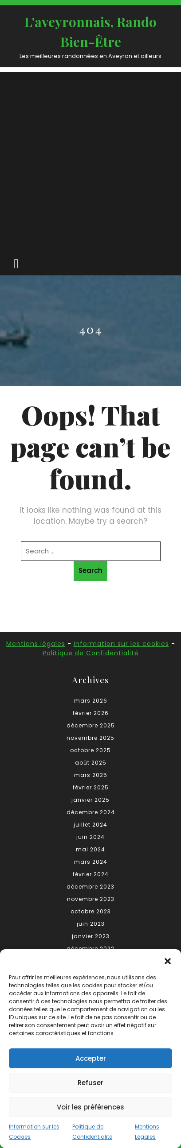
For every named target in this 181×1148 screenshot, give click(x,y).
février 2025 (91, 787)
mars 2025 (90, 775)
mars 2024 (90, 862)
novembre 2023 (90, 899)
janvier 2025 (90, 800)
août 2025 (90, 762)
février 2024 (91, 874)
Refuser (90, 1082)
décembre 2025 (91, 725)
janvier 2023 (91, 936)
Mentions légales (35, 643)
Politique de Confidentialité (91, 653)
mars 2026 (90, 700)
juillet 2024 (90, 824)
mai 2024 (90, 849)
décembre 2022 (90, 948)
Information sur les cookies (121, 643)
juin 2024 (90, 837)
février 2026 (91, 713)
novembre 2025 (90, 738)
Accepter (90, 1058)
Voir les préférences (90, 1107)
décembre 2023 (90, 886)
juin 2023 (91, 924)
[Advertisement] (90, 162)
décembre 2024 (91, 812)
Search (90, 570)
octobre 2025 (90, 750)
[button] (167, 960)
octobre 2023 (91, 911)
